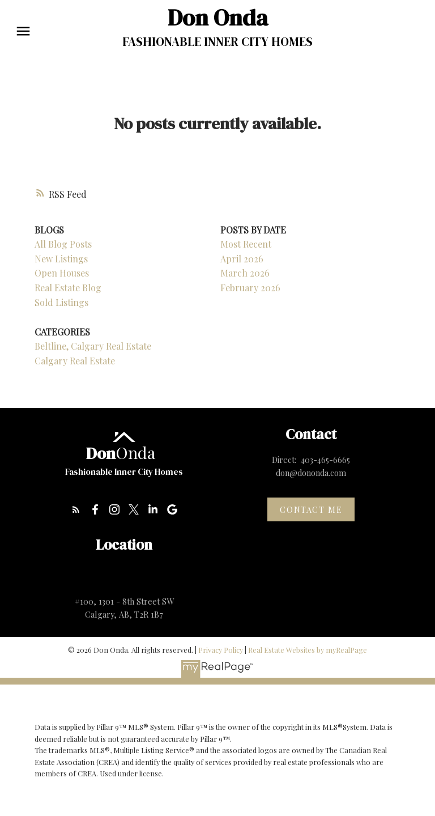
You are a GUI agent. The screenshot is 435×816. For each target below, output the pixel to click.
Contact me (311, 509)
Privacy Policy (220, 649)
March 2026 (245, 273)
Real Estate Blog (68, 288)
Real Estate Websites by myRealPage (307, 649)
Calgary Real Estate (75, 361)
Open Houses (62, 273)
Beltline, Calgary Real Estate (93, 346)
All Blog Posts (63, 244)
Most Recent (245, 244)
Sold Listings (61, 302)
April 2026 (241, 259)
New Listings (61, 259)
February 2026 (250, 288)
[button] (76, 509)
